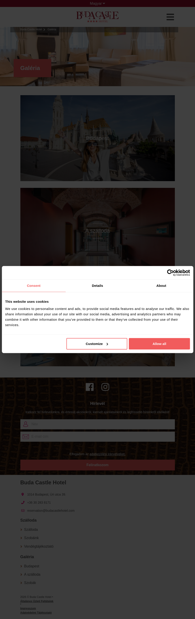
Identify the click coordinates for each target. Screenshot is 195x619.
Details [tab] (97, 286)
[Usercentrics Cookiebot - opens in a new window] (170, 272)
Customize (97, 344)
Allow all (159, 344)
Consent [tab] (34, 286)
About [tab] (161, 286)
